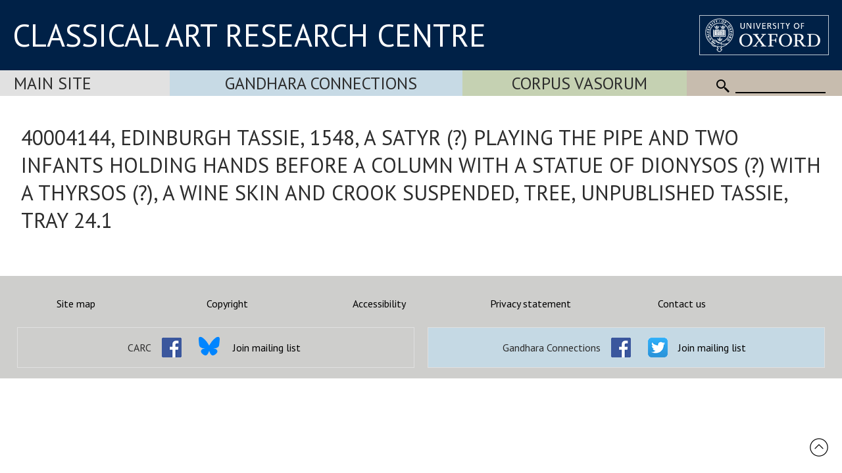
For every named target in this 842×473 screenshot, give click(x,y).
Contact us (682, 303)
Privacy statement (530, 303)
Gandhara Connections (321, 83)
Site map (76, 303)
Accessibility (379, 303)
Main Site (52, 83)
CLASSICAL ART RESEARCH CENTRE (249, 34)
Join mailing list (267, 347)
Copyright (227, 303)
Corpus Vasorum (579, 83)
